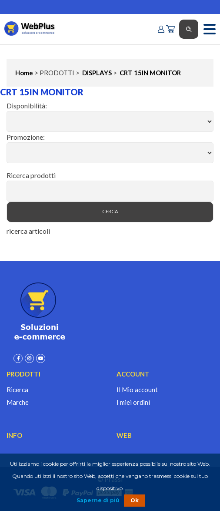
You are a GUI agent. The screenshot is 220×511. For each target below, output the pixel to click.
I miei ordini (133, 402)
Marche (18, 402)
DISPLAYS (96, 73)
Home (24, 73)
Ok (134, 500)
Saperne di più (98, 500)
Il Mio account (137, 389)
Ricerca (17, 389)
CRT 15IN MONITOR (149, 73)
